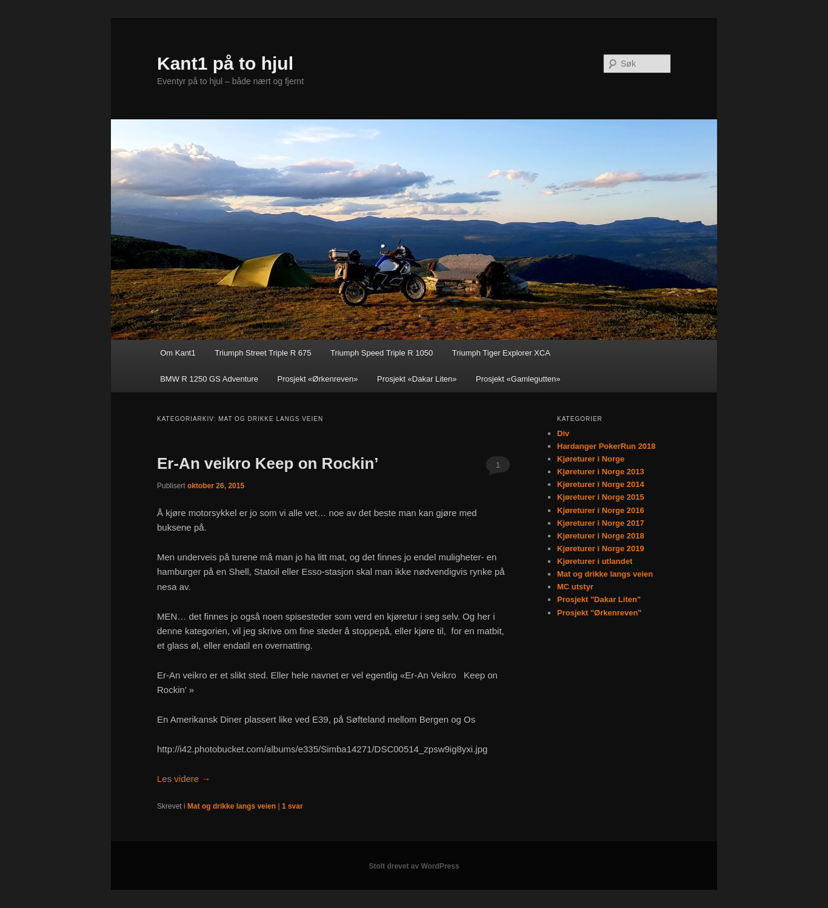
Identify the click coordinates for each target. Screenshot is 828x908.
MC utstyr (575, 586)
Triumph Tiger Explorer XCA (501, 352)
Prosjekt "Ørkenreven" (599, 612)
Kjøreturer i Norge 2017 (600, 523)
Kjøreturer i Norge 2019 (600, 548)
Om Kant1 (178, 352)
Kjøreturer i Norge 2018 (600, 535)
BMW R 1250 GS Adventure (209, 378)
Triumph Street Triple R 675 (263, 352)
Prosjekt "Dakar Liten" (599, 599)
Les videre (183, 779)
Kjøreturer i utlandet (594, 561)
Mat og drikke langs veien (231, 806)
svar (292, 806)
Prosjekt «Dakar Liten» (417, 378)
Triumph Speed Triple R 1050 (381, 352)
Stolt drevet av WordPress (414, 866)
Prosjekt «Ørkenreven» (318, 378)
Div (563, 433)
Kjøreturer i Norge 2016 (600, 510)
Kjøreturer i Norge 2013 (600, 471)
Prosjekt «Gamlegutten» (518, 378)
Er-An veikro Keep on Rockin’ (268, 463)
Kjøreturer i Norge (590, 458)
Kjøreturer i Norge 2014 (600, 484)
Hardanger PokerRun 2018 (606, 446)
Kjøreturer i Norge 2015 (600, 497)
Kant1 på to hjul (225, 63)
